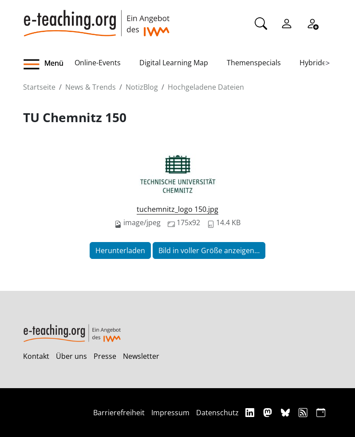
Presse (105, 356)
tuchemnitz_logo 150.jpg (177, 209)
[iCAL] (320, 412)
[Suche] (261, 23)
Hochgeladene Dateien (206, 87)
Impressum (170, 412)
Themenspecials (254, 63)
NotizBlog (142, 87)
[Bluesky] (286, 412)
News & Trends (90, 87)
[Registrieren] (312, 23)
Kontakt (36, 356)
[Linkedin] (250, 412)
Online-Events (98, 63)
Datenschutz (217, 412)
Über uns (71, 356)
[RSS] (304, 412)
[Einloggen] (286, 23)
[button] (49, 64)
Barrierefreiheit (119, 412)
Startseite (39, 87)
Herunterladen (120, 250)
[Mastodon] (268, 412)
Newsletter (141, 356)
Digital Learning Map (173, 63)
